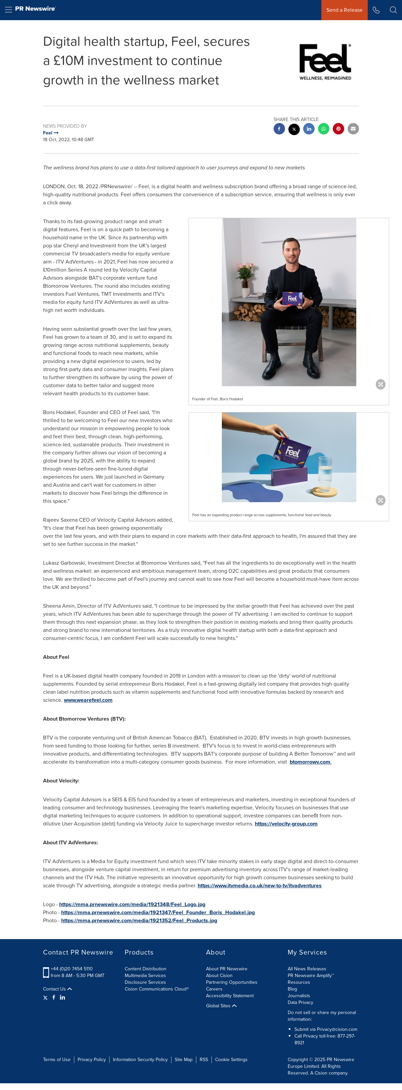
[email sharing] (353, 129)
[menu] (8, 10)
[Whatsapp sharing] (323, 129)
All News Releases (307, 968)
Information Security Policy (140, 1059)
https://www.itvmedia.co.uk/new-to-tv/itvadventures (260, 885)
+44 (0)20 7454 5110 (72, 968)
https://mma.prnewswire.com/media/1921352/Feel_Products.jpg (139, 920)
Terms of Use (57, 1059)
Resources (299, 982)
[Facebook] (54, 997)
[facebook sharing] (279, 129)
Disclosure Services (145, 982)
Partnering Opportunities (231, 982)
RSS (204, 1059)
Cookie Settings (231, 1059)
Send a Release (344, 10)
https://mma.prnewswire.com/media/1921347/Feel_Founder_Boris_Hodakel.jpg (158, 912)
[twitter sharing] (294, 130)
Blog (292, 989)
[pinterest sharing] (338, 129)
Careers (214, 989)
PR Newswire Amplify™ (311, 975)
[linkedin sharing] (309, 129)
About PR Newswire (226, 968)
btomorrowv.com (310, 762)
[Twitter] (46, 997)
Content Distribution (145, 968)
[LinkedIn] (62, 997)
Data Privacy (300, 1002)
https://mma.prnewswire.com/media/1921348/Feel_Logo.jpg (132, 904)
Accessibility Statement (230, 995)
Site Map (184, 1059)
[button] (393, 10)
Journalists (299, 995)
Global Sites (221, 1006)
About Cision (219, 975)
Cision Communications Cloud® (157, 989)
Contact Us (57, 989)
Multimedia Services (145, 975)
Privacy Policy (92, 1059)
